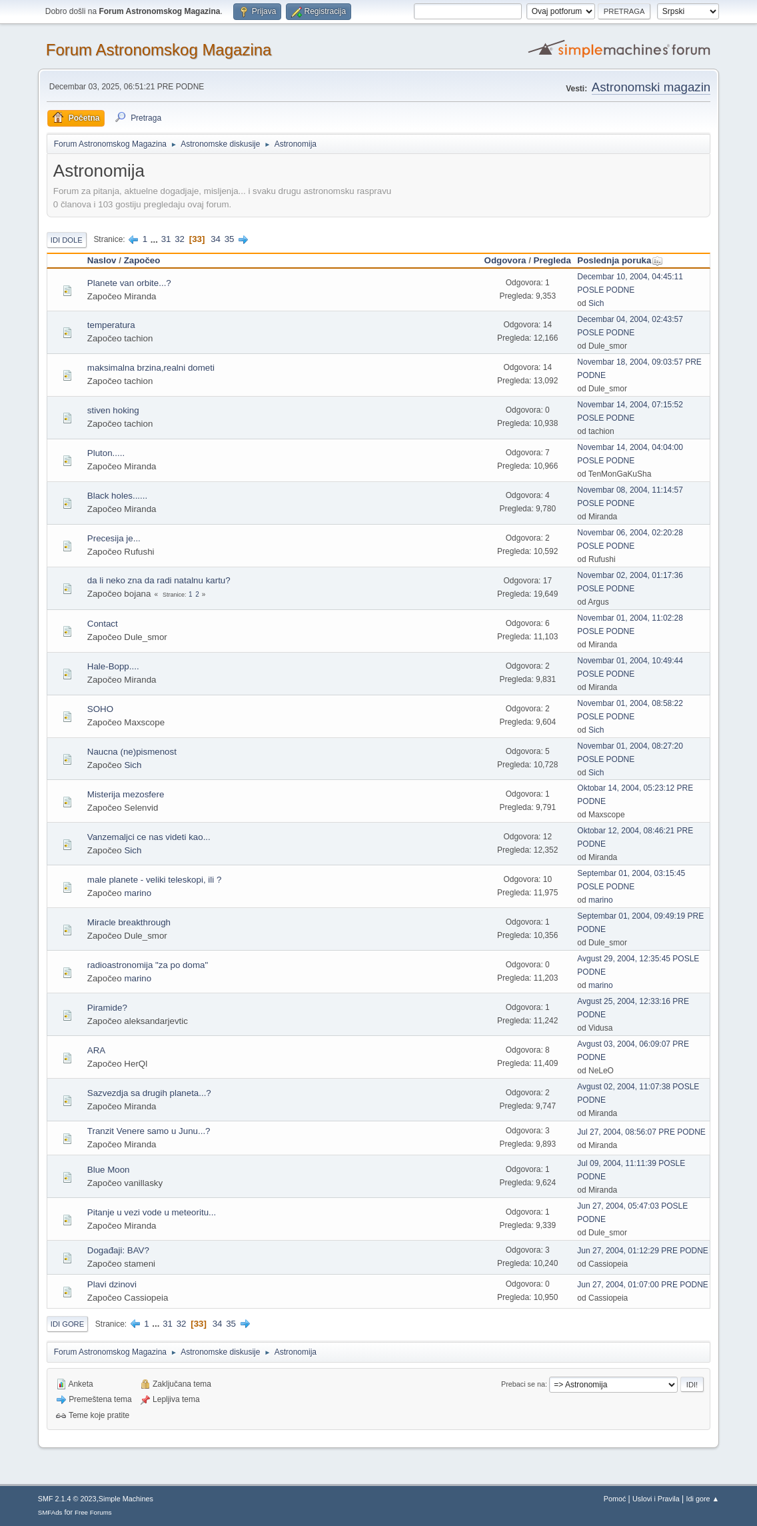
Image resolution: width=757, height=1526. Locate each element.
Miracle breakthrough (129, 922)
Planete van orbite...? (129, 283)
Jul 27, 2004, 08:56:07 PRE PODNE (641, 1132)
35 (230, 239)
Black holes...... (117, 496)
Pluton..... (106, 453)
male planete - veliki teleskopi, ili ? (154, 880)
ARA (96, 1050)
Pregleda (552, 260)
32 (180, 239)
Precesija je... (114, 538)
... (156, 239)
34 (216, 239)
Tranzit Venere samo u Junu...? (149, 1131)
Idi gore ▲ (703, 1499)
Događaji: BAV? (118, 1250)
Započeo (142, 260)
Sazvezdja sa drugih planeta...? (149, 1093)
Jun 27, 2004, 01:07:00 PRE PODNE (642, 1284)
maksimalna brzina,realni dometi (151, 368)
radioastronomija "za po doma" (147, 965)
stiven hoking (113, 410)
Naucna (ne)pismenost (132, 752)
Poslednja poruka (620, 260)
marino (137, 893)
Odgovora (505, 260)
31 (166, 239)
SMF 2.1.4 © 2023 (67, 1499)
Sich (596, 303)
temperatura (111, 325)
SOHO (100, 709)
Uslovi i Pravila (656, 1499)
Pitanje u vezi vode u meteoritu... (151, 1212)
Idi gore (67, 1324)
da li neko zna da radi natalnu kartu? (159, 580)
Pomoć (615, 1499)
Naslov (102, 260)
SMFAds (50, 1512)
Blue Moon (108, 1170)
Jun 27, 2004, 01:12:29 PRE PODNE (642, 1250)
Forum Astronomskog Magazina (159, 50)
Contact (102, 624)
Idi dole (67, 240)
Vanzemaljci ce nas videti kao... (149, 837)
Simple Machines (126, 1499)
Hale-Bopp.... (113, 666)
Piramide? (107, 1008)
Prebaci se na (523, 1384)
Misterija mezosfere (126, 794)
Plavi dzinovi (112, 1284)
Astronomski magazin (651, 87)
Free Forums (93, 1512)
